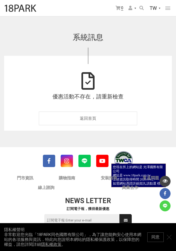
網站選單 (167, 8)
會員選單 (130, 8)
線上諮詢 (46, 187)
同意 (155, 237)
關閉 (169, 237)
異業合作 (130, 187)
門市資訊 (25, 178)
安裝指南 (109, 178)
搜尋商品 (141, 8)
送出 (126, 220)
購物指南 (67, 178)
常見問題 (151, 178)
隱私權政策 (51, 244)
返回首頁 (88, 118)
